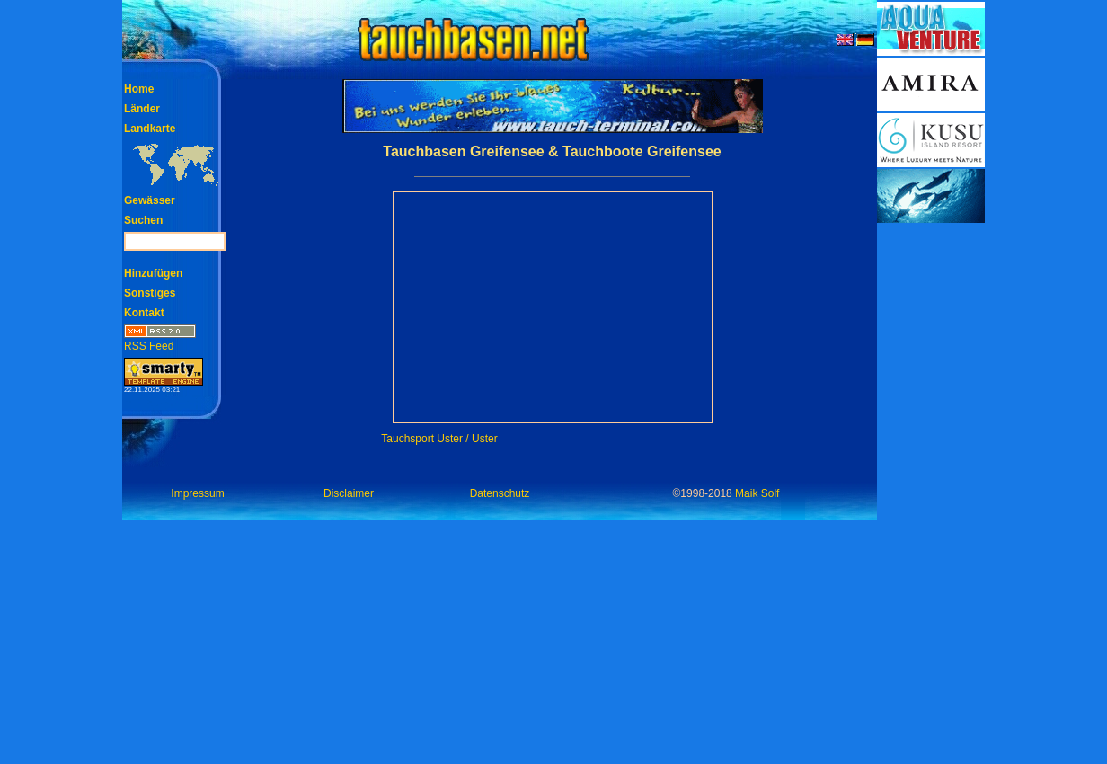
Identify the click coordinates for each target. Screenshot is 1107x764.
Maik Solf (757, 493)
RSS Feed (160, 340)
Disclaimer (348, 493)
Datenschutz (500, 493)
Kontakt (144, 312)
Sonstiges (149, 293)
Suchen (143, 220)
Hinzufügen (153, 273)
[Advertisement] (931, 494)
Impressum (197, 493)
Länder (142, 108)
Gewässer (149, 200)
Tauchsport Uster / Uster (439, 438)
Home (139, 89)
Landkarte (149, 128)
